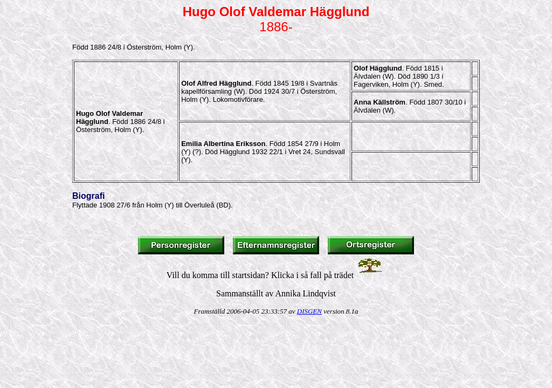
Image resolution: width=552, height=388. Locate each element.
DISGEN (309, 311)
